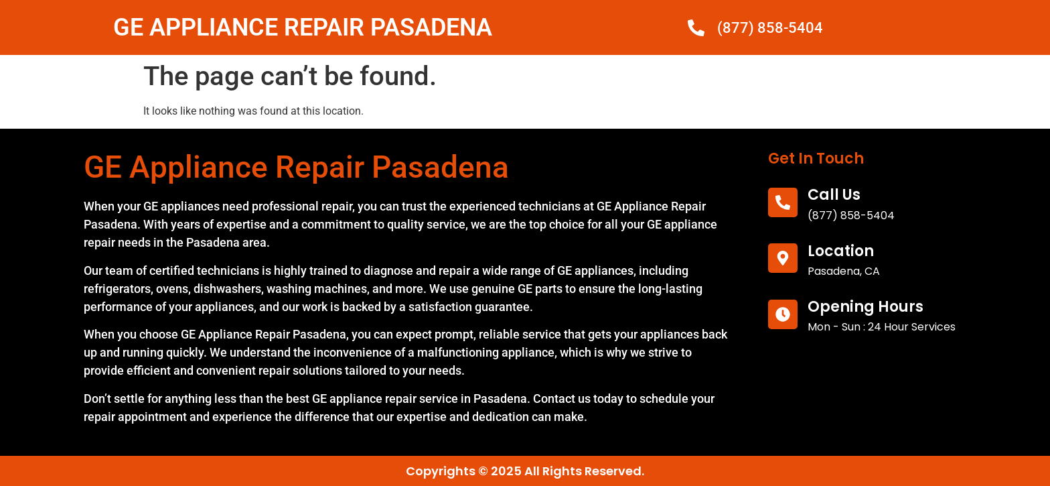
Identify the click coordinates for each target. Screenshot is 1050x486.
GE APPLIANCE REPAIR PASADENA (302, 27)
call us (834, 194)
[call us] (783, 202)
